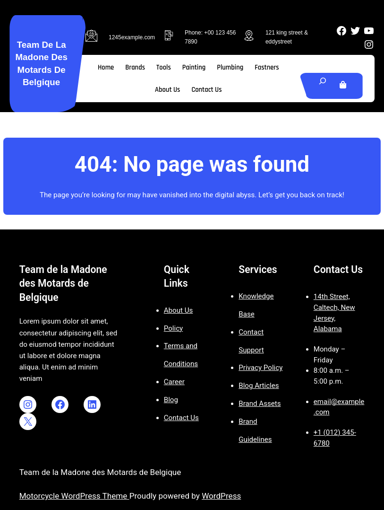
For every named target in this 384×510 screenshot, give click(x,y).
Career (174, 382)
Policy (173, 328)
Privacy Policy (260, 367)
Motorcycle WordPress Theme (74, 496)
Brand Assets (260, 403)
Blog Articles (259, 385)
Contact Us (181, 417)
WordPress (221, 496)
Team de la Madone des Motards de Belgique (63, 283)
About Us (178, 310)
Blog (171, 400)
